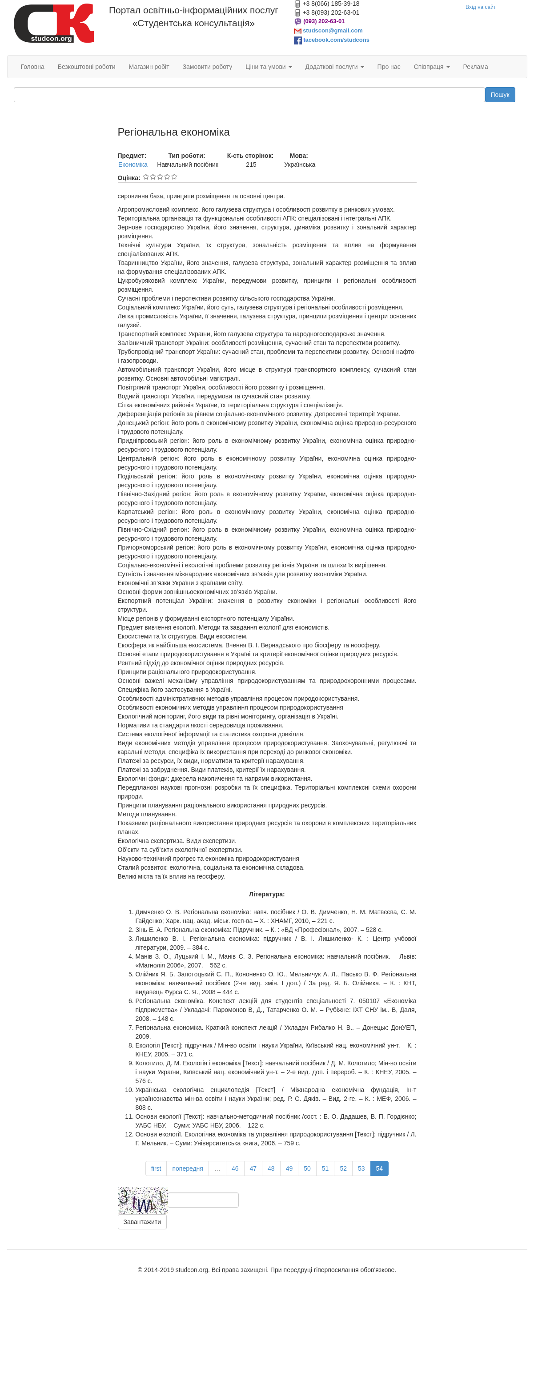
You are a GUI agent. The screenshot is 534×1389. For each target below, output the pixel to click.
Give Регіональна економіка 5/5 (174, 176)
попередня (187, 1168)
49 (289, 1168)
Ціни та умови (268, 66)
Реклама (475, 66)
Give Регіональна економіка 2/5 (153, 176)
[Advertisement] (59, 170)
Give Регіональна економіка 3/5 (160, 176)
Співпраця (432, 66)
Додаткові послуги (334, 66)
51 (325, 1168)
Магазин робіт (149, 66)
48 (271, 1168)
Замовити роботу (208, 66)
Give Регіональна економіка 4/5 (167, 176)
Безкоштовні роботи (87, 66)
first (156, 1168)
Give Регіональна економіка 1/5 (145, 176)
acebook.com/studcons (337, 39)
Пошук (500, 94)
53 (361, 1168)
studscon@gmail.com (333, 30)
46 (235, 1168)
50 (307, 1168)
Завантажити (142, 1221)
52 (343, 1168)
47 (253, 1168)
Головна (32, 66)
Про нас (389, 66)
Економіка (133, 164)
